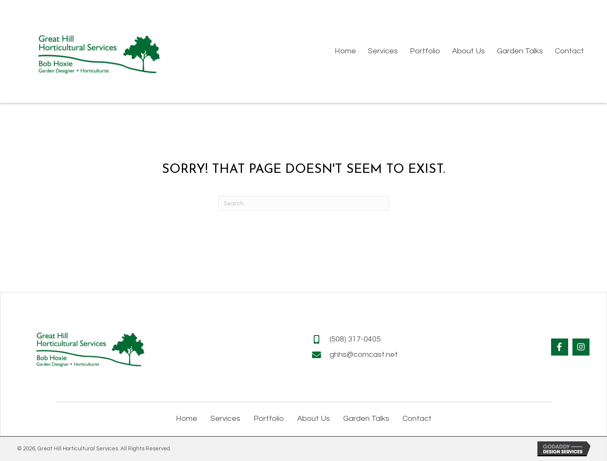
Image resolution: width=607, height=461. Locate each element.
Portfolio (269, 418)
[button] (559, 347)
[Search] (303, 203)
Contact (417, 418)
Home (186, 418)
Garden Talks (366, 418)
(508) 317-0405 (355, 339)
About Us (313, 418)
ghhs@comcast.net (364, 354)
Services (225, 418)
